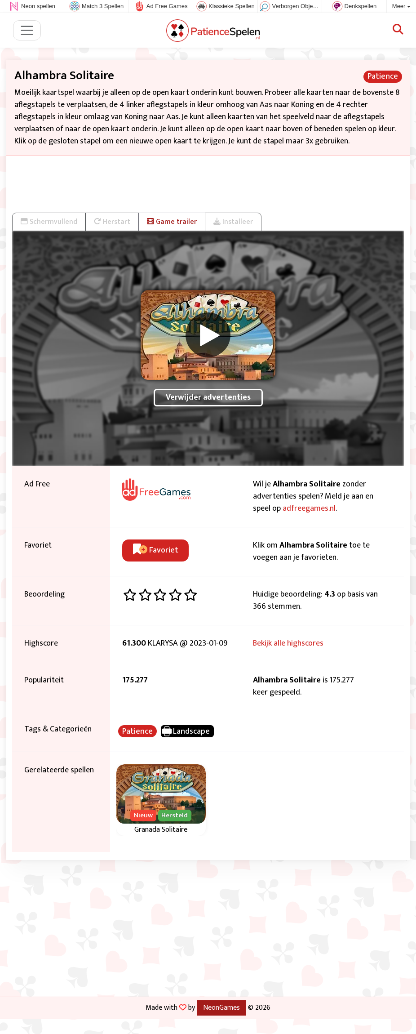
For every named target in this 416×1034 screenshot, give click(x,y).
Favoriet (155, 550)
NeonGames (221, 1007)
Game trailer (172, 221)
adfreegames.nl (309, 508)
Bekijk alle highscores (288, 643)
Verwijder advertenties (208, 397)
